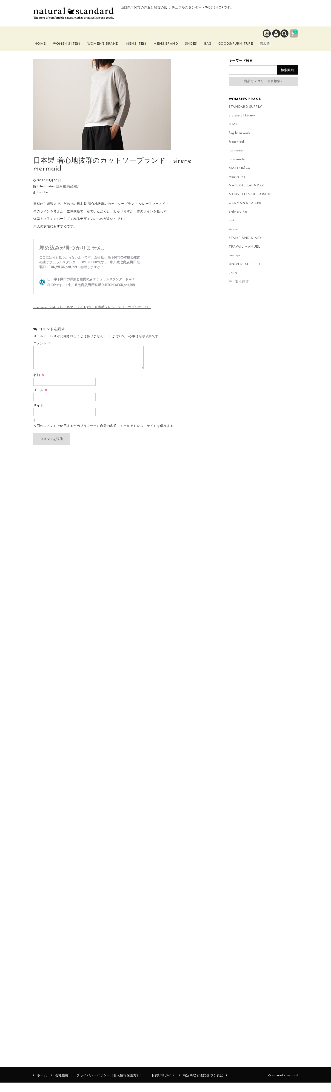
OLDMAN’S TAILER (245, 212)
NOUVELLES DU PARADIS (250, 204)
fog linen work (239, 142)
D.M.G (234, 134)
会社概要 (61, 1085)
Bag (222, 47)
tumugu (234, 265)
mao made (237, 169)
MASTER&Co (239, 177)
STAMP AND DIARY (245, 247)
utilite (233, 282)
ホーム (42, 1085)
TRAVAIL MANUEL (244, 256)
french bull (237, 151)
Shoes (201, 47)
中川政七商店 (239, 291)
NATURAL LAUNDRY (246, 195)
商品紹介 (73, 196)
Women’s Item (73, 50)
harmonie (236, 160)
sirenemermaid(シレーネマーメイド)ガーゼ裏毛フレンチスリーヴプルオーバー (92, 317)
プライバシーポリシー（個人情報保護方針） (110, 1085)
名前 (38, 384)
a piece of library (242, 125)
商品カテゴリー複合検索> (263, 91)
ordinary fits (238, 221)
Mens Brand (174, 50)
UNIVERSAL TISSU (244, 273)
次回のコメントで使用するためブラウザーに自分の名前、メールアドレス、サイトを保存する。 (105, 435)
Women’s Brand (110, 50)
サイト (38, 415)
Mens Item (144, 50)
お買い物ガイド (163, 1085)
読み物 (288, 50)
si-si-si (233, 238)
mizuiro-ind (237, 186)
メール (40, 400)
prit (231, 230)
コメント (42, 353)
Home (44, 47)
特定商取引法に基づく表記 (203, 1085)
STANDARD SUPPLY (245, 116)
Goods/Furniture (255, 47)
